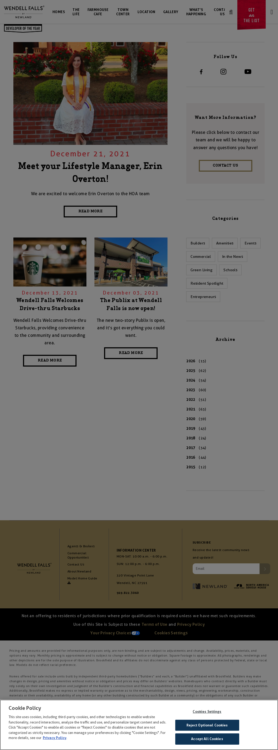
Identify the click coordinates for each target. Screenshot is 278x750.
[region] (139, 725)
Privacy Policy (54, 738)
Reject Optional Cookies (207, 725)
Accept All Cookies (207, 739)
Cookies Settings (207, 712)
